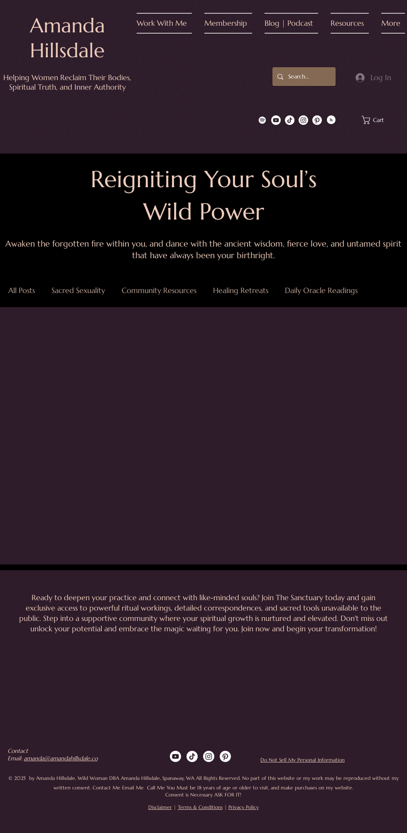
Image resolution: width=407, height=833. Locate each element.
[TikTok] (289, 120)
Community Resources (159, 290)
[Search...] (303, 76)
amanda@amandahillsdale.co (61, 758)
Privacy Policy (243, 807)
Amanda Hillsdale (67, 38)
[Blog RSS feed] (331, 120)
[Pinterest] (317, 120)
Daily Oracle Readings (321, 290)
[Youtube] (276, 120)
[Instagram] (303, 120)
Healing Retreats (240, 290)
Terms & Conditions (200, 807)
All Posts (21, 290)
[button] (167, 23)
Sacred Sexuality (78, 290)
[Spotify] (262, 120)
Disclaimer (160, 807)
